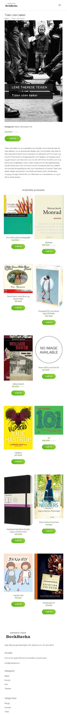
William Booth (18, 384)
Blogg (7, 703)
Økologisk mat (26, 127)
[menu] (59, 5)
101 (49, 438)
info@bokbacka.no (12, 663)
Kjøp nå (12, 139)
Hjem (7, 18)
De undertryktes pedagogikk (18, 237)
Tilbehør (8, 688)
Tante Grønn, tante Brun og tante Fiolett (18, 297)
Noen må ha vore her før (49, 367)
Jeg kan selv (18, 595)
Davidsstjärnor (49, 603)
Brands (7, 680)
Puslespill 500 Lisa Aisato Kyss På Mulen (49, 312)
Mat (6, 684)
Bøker (17, 127)
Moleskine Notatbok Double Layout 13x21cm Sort (18, 530)
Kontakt (8, 707)
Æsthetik (48, 242)
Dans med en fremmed (48, 522)
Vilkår (7, 712)
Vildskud (18, 453)
